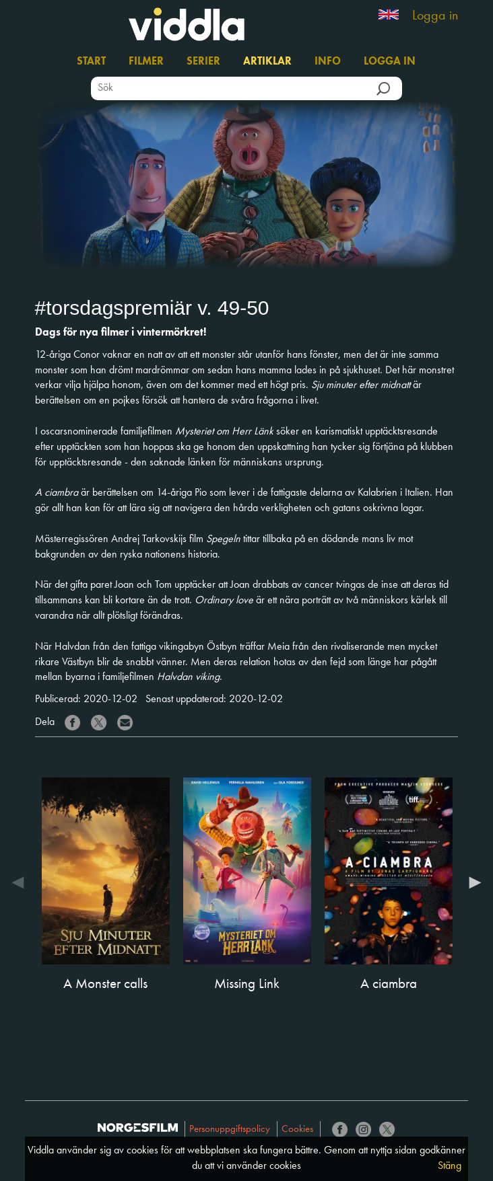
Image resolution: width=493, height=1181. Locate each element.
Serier (203, 61)
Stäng (449, 1166)
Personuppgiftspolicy (229, 1130)
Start (91, 61)
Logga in (435, 16)
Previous (21, 885)
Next (471, 885)
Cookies (297, 1130)
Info (328, 61)
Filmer (146, 61)
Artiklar (267, 61)
